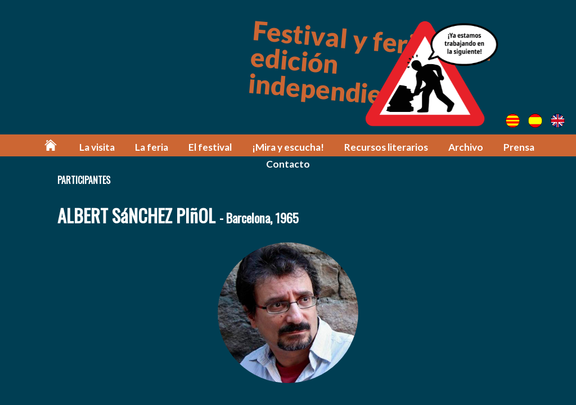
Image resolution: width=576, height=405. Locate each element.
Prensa (518, 147)
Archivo (465, 147)
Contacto (288, 164)
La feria (151, 147)
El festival (210, 147)
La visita (97, 147)
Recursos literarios (386, 147)
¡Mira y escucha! (288, 147)
